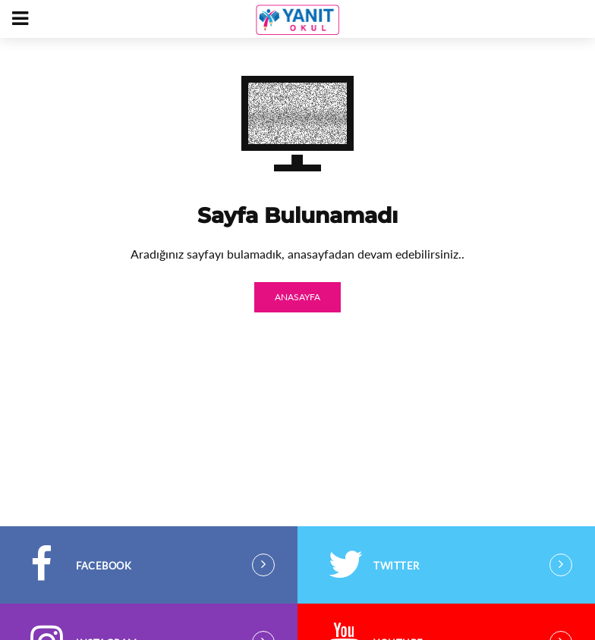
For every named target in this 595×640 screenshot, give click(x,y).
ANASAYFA (297, 297)
